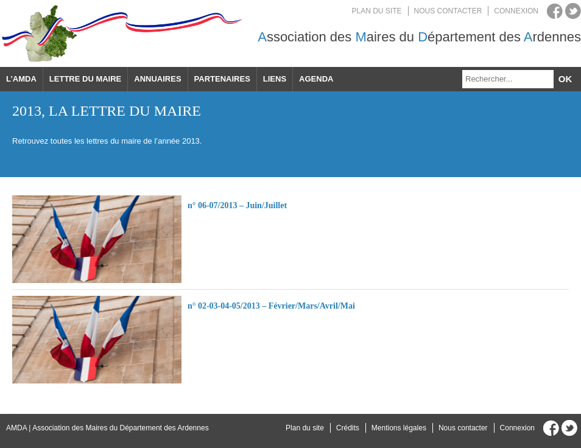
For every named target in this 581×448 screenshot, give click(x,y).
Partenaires (222, 78)
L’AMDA (21, 78)
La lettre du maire (125, 111)
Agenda (316, 78)
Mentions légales (398, 428)
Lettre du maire (85, 78)
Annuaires (157, 78)
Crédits (347, 428)
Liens (274, 78)
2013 (26, 111)
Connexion (516, 11)
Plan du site (377, 11)
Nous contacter (448, 11)
